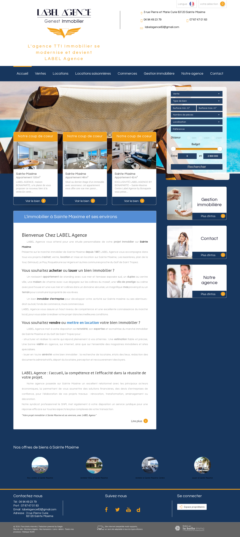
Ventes (40, 73)
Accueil (22, 73)
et (200, 156)
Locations (60, 73)
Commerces (127, 73)
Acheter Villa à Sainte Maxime (94, 478)
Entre (174, 156)
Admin (61, 529)
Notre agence (192, 73)
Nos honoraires (45, 529)
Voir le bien (36, 201)
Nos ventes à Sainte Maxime (40, 478)
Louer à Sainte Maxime (202, 478)
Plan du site (18, 529)
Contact (216, 73)
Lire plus (139, 421)
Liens (55, 529)
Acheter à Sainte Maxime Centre (150, 478)
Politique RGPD (28, 532)
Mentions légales (31, 529)
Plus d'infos (213, 216)
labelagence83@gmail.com (162, 27)
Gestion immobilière (159, 73)
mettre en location (83, 322)
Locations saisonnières (93, 73)
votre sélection (209, 4)
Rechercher (197, 167)
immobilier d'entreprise (50, 299)
